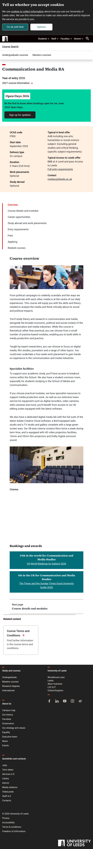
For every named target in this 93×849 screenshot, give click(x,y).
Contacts (6, 800)
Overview (13, 204)
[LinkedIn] (57, 701)
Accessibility (8, 822)
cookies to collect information (27, 11)
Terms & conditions (11, 827)
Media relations (9, 787)
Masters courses (42, 55)
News (5, 741)
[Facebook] (49, 701)
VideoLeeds (8, 791)
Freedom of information (13, 831)
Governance (8, 723)
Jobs (4, 765)
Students (44, 38)
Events (5, 745)
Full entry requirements (60, 169)
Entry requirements (18, 229)
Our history (7, 714)
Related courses (17, 248)
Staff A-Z (6, 796)
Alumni (78, 38)
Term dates (7, 769)
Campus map (8, 710)
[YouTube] (65, 701)
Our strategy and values (13, 728)
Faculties (66, 38)
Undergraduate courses (15, 55)
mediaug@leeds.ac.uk (60, 179)
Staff (55, 38)
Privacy (5, 818)
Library (5, 778)
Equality (6, 732)
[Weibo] (80, 701)
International (8, 690)
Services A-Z (8, 774)
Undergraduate (9, 677)
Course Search (10, 47)
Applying (12, 241)
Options (41, 26)
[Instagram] (72, 701)
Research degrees (11, 686)
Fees (10, 235)
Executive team (9, 736)
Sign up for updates (20, 114)
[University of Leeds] (74, 843)
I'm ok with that (15, 26)
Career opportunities (19, 217)
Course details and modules (23, 210)
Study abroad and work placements (27, 223)
